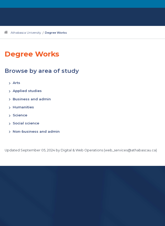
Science (20, 115)
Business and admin (32, 99)
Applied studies (27, 91)
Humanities (23, 107)
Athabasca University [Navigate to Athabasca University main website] (26, 32)
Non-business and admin (36, 131)
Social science (26, 123)
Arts (16, 83)
